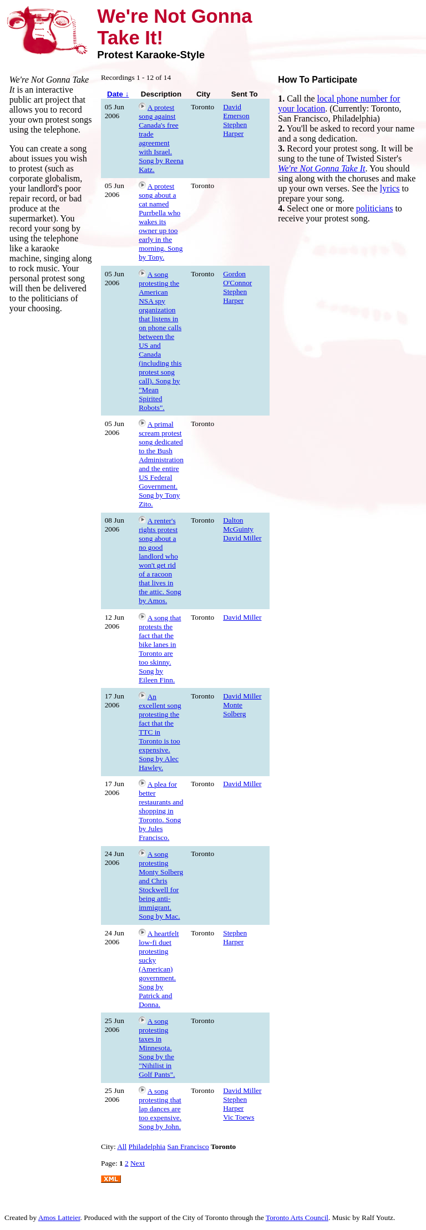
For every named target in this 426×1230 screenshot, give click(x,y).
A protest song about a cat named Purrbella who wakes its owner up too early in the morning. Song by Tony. (160, 221)
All (121, 1146)
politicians (374, 208)
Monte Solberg (234, 709)
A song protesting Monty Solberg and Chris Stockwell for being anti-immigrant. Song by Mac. (161, 885)
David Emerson (236, 111)
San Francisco (188, 1146)
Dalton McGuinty (238, 524)
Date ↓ (118, 94)
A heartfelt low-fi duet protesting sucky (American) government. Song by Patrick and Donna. (159, 969)
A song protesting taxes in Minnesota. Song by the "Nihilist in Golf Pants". (157, 1048)
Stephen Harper (235, 129)
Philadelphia (147, 1146)
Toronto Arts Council (297, 1217)
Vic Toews (238, 1117)
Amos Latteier (59, 1217)
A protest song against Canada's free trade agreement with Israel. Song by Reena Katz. (161, 138)
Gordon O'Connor (237, 278)
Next (137, 1163)
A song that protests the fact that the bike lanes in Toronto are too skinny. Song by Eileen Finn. (160, 649)
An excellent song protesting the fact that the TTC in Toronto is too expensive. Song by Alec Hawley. (160, 732)
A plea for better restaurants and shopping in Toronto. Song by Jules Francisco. (161, 811)
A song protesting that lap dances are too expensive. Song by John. (160, 1109)
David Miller (242, 538)
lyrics (390, 188)
